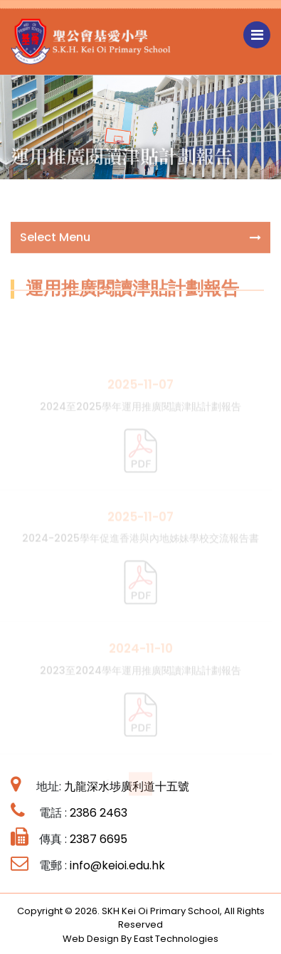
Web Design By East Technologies (140, 938)
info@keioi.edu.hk (117, 865)
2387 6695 (98, 839)
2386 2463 (98, 813)
